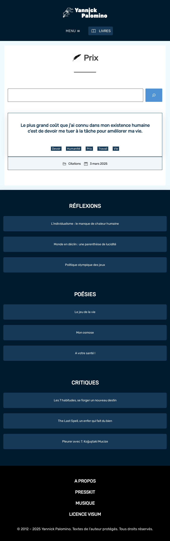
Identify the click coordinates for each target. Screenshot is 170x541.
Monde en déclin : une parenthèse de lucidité (85, 244)
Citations (74, 164)
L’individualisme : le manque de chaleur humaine (85, 224)
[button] (71, 31)
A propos (85, 481)
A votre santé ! (85, 353)
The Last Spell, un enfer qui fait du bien (85, 421)
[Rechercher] (153, 95)
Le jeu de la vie (85, 312)
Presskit (85, 492)
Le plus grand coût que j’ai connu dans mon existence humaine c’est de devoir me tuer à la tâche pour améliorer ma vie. (85, 128)
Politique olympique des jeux (85, 265)
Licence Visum (85, 514)
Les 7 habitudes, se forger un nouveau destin (85, 400)
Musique (85, 503)
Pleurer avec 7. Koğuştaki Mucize (85, 441)
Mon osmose (85, 332)
